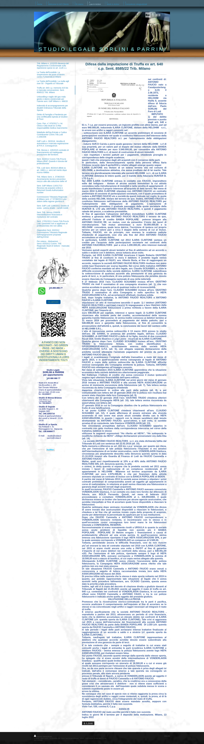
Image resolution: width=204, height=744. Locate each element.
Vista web (167, 736)
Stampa (38, 736)
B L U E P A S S (53, 302)
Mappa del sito (47, 736)
